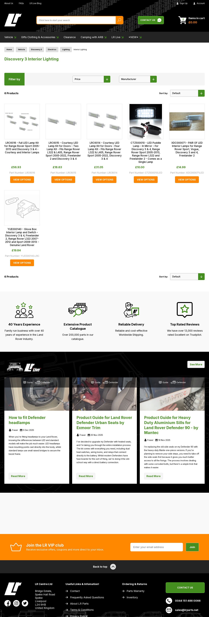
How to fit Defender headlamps (27, 420)
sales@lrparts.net (182, 610)
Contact (75, 591)
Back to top (104, 567)
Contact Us (185, 587)
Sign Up (182, 3)
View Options (22, 179)
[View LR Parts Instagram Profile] (16, 603)
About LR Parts (79, 603)
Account (199, 3)
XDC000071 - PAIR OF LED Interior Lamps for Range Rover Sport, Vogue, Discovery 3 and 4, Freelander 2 (187, 149)
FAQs (21, 3)
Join (192, 547)
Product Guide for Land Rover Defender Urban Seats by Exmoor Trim (104, 422)
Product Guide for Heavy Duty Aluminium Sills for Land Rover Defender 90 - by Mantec (171, 425)
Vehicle (21, 49)
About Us (8, 3)
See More (196, 364)
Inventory (132, 597)
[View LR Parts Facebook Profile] (7, 603)
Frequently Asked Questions (87, 597)
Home (9, 49)
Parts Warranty (135, 591)
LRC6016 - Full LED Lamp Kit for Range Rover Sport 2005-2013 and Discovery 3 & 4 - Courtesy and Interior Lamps (22, 147)
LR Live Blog (35, 3)
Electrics (52, 49)
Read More (18, 476)
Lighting (66, 49)
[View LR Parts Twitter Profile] (25, 603)
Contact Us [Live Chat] (150, 20)
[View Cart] (191, 20)
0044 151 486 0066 (183, 601)
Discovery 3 (36, 49)
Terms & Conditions (82, 609)
